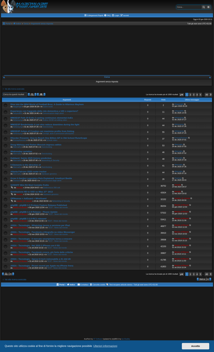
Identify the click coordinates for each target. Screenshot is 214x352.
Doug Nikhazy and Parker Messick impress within (35, 144)
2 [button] (190, 94)
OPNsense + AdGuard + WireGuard (28, 198)
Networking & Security (50, 160)
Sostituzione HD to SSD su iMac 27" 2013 (31, 192)
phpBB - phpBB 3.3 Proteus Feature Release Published (38, 205)
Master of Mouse (20, 207)
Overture (16, 180)
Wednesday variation (21, 151)
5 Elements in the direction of (25, 165)
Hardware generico (49, 174)
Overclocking (47, 127)
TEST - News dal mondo (58, 207)
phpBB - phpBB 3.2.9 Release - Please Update (34, 212)
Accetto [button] (195, 346)
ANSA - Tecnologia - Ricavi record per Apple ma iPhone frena (41, 265)
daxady (19, 188)
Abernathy (17, 147)
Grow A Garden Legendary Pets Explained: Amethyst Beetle (41, 178)
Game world (48, 107)
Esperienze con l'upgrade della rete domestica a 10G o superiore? (44, 111)
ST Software (97, 339)
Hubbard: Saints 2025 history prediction (30, 158)
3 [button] (193, 94)
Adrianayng (17, 120)
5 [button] (200, 94)
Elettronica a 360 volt (51, 188)
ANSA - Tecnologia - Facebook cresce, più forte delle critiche (41, 252)
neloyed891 (17, 113)
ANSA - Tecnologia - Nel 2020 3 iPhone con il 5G (35, 245)
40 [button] (206, 94)
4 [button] (197, 94)
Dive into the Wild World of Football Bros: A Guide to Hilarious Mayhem (47, 104)
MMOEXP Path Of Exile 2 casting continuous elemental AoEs (41, 118)
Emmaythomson (19, 140)
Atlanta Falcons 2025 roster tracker (28, 171)
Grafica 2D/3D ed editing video (54, 120)
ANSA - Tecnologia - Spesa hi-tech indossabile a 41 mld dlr (40, 259)
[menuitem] (107, 15)
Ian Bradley (126, 339)
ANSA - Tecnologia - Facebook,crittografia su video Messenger (42, 232)
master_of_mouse (24, 201)
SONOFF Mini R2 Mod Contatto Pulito (29, 185)
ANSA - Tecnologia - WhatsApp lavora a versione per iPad (40, 225)
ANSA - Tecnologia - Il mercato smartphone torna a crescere (41, 239)
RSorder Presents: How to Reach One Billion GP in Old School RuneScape (48, 138)
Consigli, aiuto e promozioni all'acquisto (58, 133)
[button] (181, 94)
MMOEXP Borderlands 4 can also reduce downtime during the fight (44, 124)
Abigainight (17, 107)
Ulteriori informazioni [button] (105, 346)
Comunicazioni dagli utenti (53, 113)
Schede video (51, 140)
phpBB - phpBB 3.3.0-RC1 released (28, 218)
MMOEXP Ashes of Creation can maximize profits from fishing (42, 131)
